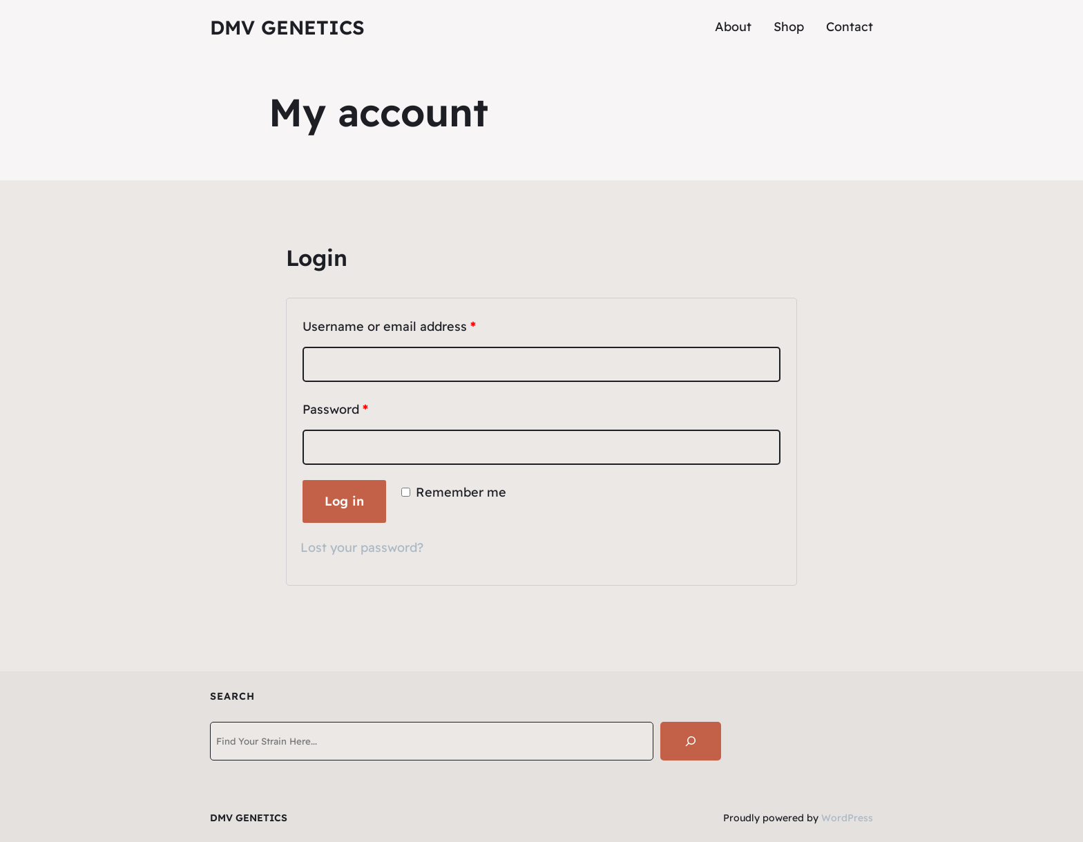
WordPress (847, 818)
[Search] (690, 741)
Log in (344, 501)
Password (335, 409)
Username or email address (389, 326)
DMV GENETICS (287, 27)
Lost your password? (361, 547)
